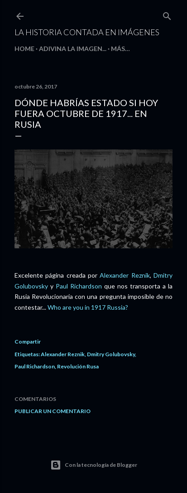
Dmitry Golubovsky (111, 354)
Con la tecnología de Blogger (93, 465)
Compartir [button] (27, 341)
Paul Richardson (79, 286)
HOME (24, 48)
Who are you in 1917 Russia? (88, 307)
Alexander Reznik (124, 275)
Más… (120, 48)
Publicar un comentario (52, 411)
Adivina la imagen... (72, 48)
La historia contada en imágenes (86, 32)
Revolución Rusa (78, 366)
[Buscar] (167, 14)
